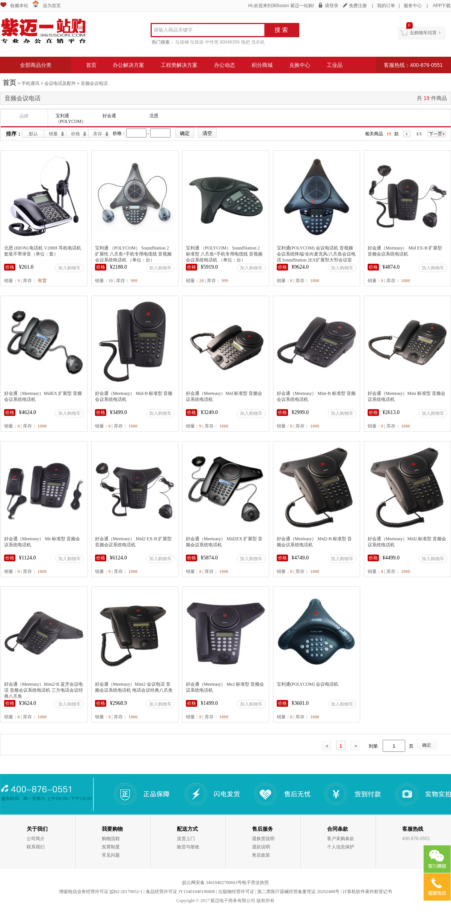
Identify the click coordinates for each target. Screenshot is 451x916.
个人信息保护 (340, 846)
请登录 (331, 5)
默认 (33, 133)
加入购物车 (69, 268)
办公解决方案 (128, 65)
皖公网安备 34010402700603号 (212, 882)
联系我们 (36, 846)
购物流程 (111, 838)
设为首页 (52, 5)
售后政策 (261, 855)
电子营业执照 (255, 882)
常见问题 (111, 855)
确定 (426, 745)
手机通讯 (30, 83)
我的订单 (386, 5)
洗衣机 (258, 42)
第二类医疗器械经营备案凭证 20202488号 (298, 891)
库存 (97, 133)
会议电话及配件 (60, 83)
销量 (53, 133)
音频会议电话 (94, 83)
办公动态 (224, 65)
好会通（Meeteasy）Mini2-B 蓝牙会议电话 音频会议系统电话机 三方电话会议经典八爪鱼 (43, 690)
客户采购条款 (340, 838)
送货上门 (186, 838)
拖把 (245, 42)
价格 (75, 133)
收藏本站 (19, 5)
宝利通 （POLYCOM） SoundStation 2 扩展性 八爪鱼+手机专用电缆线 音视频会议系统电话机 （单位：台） (133, 254)
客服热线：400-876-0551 (413, 65)
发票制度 (111, 846)
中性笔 (212, 42)
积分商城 (262, 65)
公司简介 (36, 838)
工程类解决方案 (179, 65)
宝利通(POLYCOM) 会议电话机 (307, 684)
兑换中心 (299, 65)
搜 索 (281, 30)
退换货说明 (263, 838)
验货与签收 (188, 846)
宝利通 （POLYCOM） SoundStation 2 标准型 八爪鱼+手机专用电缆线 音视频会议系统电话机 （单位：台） (224, 254)
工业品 (334, 65)
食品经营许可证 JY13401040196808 (180, 891)
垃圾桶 (182, 42)
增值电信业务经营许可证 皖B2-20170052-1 (101, 891)
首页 (91, 65)
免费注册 (358, 5)
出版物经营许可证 (236, 891)
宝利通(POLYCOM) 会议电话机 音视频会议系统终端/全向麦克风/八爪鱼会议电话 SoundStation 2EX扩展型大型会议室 (316, 254)
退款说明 (261, 846)
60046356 (230, 42)
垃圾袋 (197, 42)
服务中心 (413, 5)
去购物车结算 (423, 32)
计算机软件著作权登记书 (367, 891)
